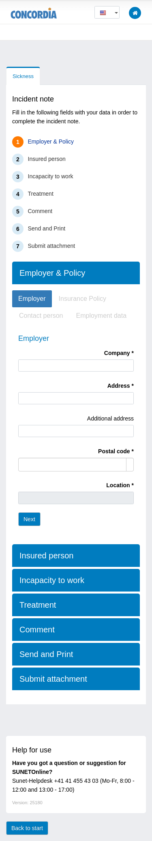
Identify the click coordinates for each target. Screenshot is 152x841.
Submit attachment (51, 246)
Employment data (101, 315)
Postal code (114, 451)
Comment (40, 211)
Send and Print (47, 228)
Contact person (41, 315)
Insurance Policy (82, 298)
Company (117, 353)
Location (118, 485)
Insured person (47, 159)
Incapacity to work (50, 176)
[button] (107, 12)
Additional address (110, 418)
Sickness (23, 76)
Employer (32, 298)
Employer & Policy (51, 141)
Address (118, 385)
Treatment (41, 193)
